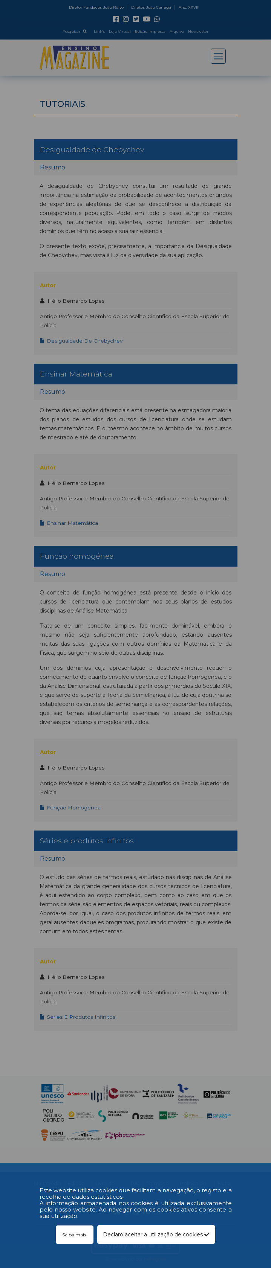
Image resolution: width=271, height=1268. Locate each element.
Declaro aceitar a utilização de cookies (156, 1234)
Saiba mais (74, 1235)
